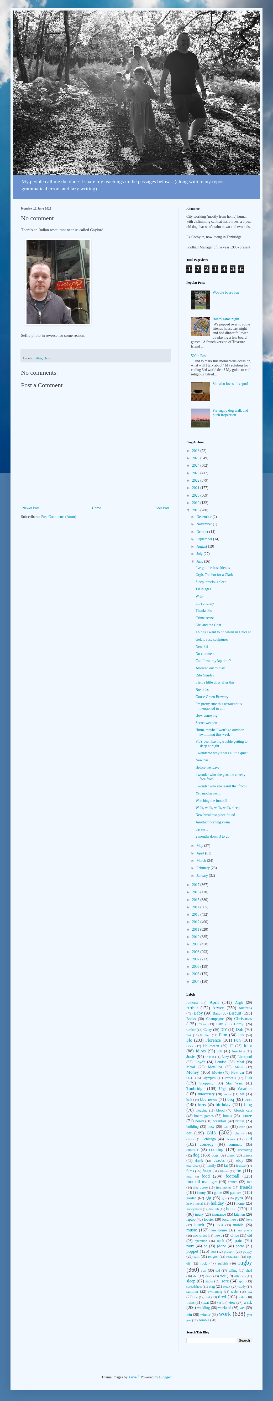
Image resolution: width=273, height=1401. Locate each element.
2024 (196, 465)
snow (209, 1281)
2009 (196, 944)
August (202, 546)
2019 (196, 503)
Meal (240, 1062)
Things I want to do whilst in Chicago (223, 632)
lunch (199, 1224)
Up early (202, 829)
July (199, 554)
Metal (190, 1067)
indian (38, 358)
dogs (215, 1155)
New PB (202, 647)
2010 (196, 937)
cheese (190, 1139)
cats (211, 1132)
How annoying (206, 715)
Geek (189, 1046)
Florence (213, 1040)
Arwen (218, 1007)
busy (211, 1127)
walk (247, 1302)
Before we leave (207, 768)
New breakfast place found (215, 815)
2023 (196, 473)
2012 (196, 922)
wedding (203, 1308)
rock (204, 1263)
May (200, 846)
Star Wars (234, 1083)
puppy (247, 1252)
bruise (239, 1121)
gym (239, 1197)
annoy (228, 1094)
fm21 (189, 1176)
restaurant (232, 1257)
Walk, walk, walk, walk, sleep (218, 808)
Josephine (238, 1051)
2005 (196, 974)
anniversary (205, 1094)
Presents (230, 1078)
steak (226, 1286)
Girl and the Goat (208, 625)
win (189, 1315)
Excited (205, 1035)
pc (205, 1246)
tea (196, 1297)
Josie (190, 1056)
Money (192, 1072)
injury (199, 1214)
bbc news (208, 1099)
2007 (196, 959)
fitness (224, 1171)
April (200, 853)
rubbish (223, 1263)
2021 (196, 488)
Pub (248, 1077)
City (220, 1024)
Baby (198, 1013)
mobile (238, 1225)
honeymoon (194, 1209)
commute (235, 1145)
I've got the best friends (213, 568)
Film (223, 1034)
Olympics (209, 1078)
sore (225, 1280)
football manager (201, 1181)
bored (199, 1121)
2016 (196, 892)
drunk (199, 1161)
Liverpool (245, 1057)
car (226, 1126)
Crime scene (205, 618)
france (232, 1182)
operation (201, 1241)
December (204, 517)
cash (242, 1127)
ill (250, 1208)
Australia (245, 1008)
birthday (223, 1104)
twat (206, 1303)
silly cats (240, 1276)
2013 (196, 914)
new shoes (200, 1235)
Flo (189, 1040)
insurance (219, 1214)
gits (224, 1198)
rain (197, 1257)
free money (224, 1187)
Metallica (215, 1067)
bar (242, 1094)
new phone (244, 1230)
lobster (209, 1219)
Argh (239, 1003)
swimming (215, 1291)
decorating (245, 1150)
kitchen (239, 1214)
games (236, 1192)
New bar (202, 760)
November (204, 524)
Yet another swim (208, 793)
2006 (196, 967)
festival (241, 1166)
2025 (196, 458)
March (201, 861)
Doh (239, 1029)
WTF (199, 596)
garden (191, 1198)
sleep (190, 1280)
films (190, 1171)
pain (238, 1240)
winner (205, 1315)
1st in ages (203, 589)
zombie (203, 1320)
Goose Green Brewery (212, 697)
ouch (220, 1241)
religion (213, 1257)
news (218, 1235)
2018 (196, 510)
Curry (207, 1030)
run (203, 1270)
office (234, 1235)
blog (248, 1104)
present (229, 1252)
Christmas (243, 1018)
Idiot (248, 1045)
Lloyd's (199, 1062)
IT (231, 1046)
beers (202, 1105)
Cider (202, 1024)
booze (247, 1115)
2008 (196, 952)
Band (216, 1013)
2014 (196, 907)
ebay (239, 1161)
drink (231, 1155)
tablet (234, 1291)
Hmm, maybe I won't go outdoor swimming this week (220, 732)
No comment (205, 654)
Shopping (206, 1083)
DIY (223, 1030)
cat (189, 1132)
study (241, 1286)
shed (249, 1270)
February (203, 868)
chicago (210, 1139)
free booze (200, 1187)
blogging (201, 1110)
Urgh (223, 1089)
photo (47, 358)
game (218, 1193)
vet (219, 1303)
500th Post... (200, 356)
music (191, 1229)
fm (239, 1170)
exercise (192, 1166)
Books (191, 1019)
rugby (245, 1262)
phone (221, 1246)
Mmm (239, 1067)
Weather (245, 1088)
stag (212, 1286)
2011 (196, 929)
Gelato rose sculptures (212, 639)
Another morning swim (213, 822)
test (208, 1297)
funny (201, 1193)
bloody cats (243, 1110)
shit (195, 1276)
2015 (196, 900)
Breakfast (203, 690)
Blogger (165, 1377)
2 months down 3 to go (212, 836)
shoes (208, 1276)
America (192, 1003)
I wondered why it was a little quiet (222, 753)
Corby (238, 1024)
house (231, 1208)
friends (246, 1187)
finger (207, 1171)
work (225, 1314)
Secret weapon (206, 723)
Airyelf (133, 1377)
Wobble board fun (226, 292)
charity (239, 1133)
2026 (196, 451)
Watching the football (211, 801)
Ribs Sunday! (206, 675)
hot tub (214, 1209)
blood (220, 1110)
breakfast (219, 1121)
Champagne (215, 1019)
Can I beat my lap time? (213, 661)
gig (208, 1197)
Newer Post (30, 508)
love (249, 1219)
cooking (216, 1149)
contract (192, 1150)
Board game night (226, 319)
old (249, 1235)
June (200, 561)
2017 (196, 885)
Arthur (192, 1007)
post (213, 1252)
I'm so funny (205, 603)
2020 (196, 495)
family (211, 1166)
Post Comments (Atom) (58, 517)
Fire (241, 1035)
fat (226, 1166)
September (204, 539)
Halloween (211, 1046)
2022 (196, 480)
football (232, 1176)
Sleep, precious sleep (211, 582)
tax (250, 1291)
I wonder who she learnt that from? (221, 786)
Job (219, 1051)
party (190, 1246)
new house (219, 1230)
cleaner (230, 1139)
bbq (230, 1099)
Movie (217, 1072)
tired (222, 1296)
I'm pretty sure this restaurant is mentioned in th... (219, 706)
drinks (247, 1155)
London (221, 1062)
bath (189, 1100)
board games (204, 1116)
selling (233, 1270)
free (249, 1182)
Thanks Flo (204, 611)
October (202, 532)
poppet (192, 1251)
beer (248, 1099)
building (192, 1127)
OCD (189, 1078)
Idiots (201, 1050)
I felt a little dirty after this (215, 682)
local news (230, 1219)
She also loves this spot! (230, 384)
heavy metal (194, 1203)
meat (220, 1225)
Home (96, 508)
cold (248, 1138)
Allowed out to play (210, 668)
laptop (191, 1219)
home (241, 1203)
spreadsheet (194, 1286)
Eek (189, 1035)
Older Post (162, 508)
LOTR (209, 1057)
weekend (224, 1308)
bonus (227, 1116)
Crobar (191, 1030)
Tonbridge (195, 1088)
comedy (207, 1144)
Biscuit (235, 1013)
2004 (196, 982)
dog (196, 1155)
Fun (237, 1040)
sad (218, 1270)
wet (242, 1308)
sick (223, 1276)
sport (242, 1281)
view (231, 1303)
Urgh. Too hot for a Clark (214, 575)
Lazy (225, 1057)
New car (237, 1072)
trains (190, 1303)
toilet (242, 1297)
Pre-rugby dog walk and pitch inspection (230, 413)
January (202, 876)
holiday (217, 1203)
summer (192, 1291)
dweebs (219, 1161)
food (206, 1176)
